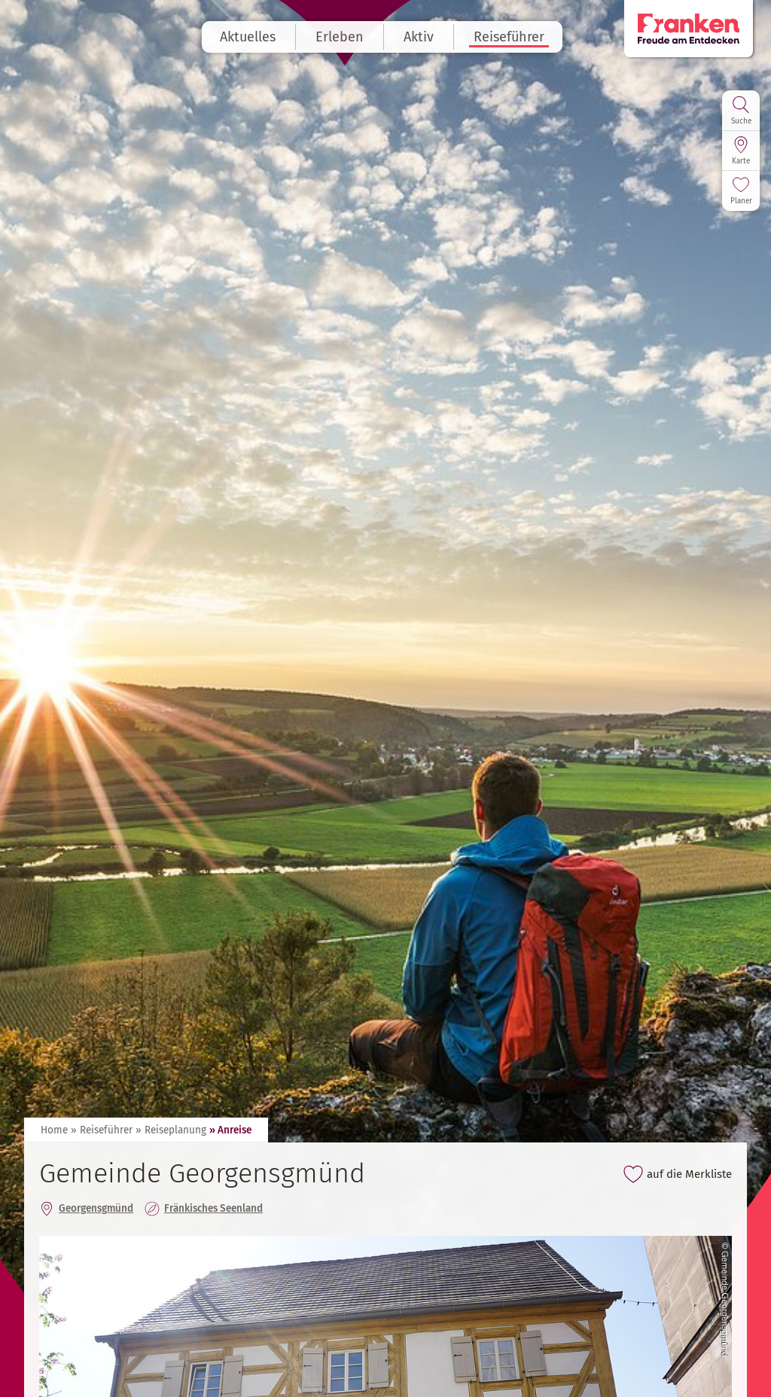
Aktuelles (251, 37)
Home (54, 1130)
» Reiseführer (102, 1130)
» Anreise (230, 1130)
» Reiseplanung (171, 1130)
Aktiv (422, 37)
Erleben (343, 37)
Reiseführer (512, 37)
